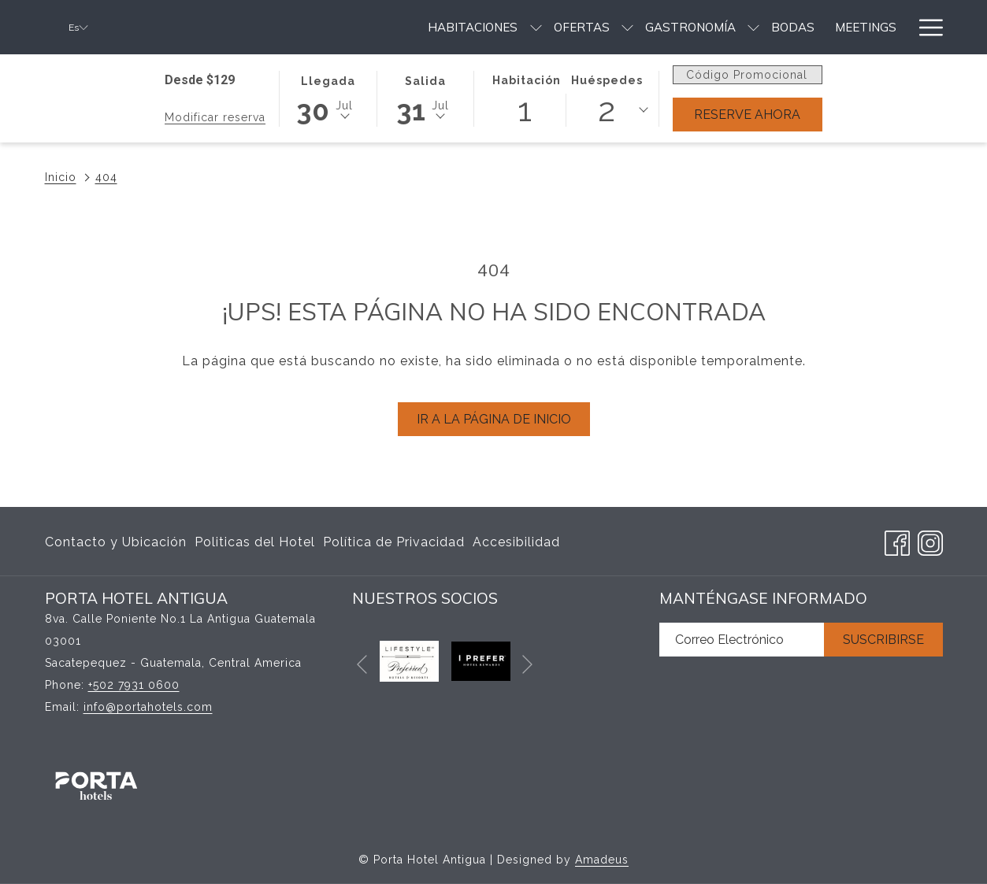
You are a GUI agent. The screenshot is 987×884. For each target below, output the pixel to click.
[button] (327, 97)
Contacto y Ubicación (116, 541)
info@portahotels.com (148, 707)
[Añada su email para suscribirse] (741, 640)
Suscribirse (883, 639)
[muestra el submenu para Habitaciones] (343, 27)
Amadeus (602, 859)
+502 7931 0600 (134, 685)
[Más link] (925, 27)
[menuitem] (280, 27)
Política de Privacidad (394, 541)
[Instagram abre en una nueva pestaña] (930, 540)
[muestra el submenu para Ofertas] (435, 27)
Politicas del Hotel (255, 541)
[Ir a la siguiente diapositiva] (527, 665)
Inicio (60, 177)
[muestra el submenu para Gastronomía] (561, 27)
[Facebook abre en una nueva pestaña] (897, 540)
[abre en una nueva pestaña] (409, 660)
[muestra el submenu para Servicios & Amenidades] (899, 27)
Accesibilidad (516, 541)
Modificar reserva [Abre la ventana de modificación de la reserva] (215, 117)
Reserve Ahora (747, 114)
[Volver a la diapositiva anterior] (362, 665)
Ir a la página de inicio (494, 419)
